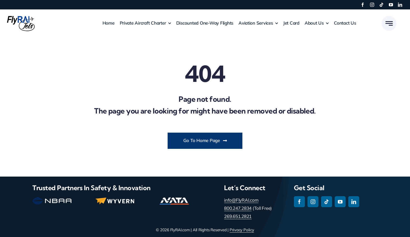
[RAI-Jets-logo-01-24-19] (21, 15)
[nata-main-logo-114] (174, 199)
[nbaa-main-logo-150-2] (52, 199)
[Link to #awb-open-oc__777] (388, 23)
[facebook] (363, 5)
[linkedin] (400, 5)
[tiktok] (381, 5)
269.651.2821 (238, 216)
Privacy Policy (242, 229)
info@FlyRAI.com (241, 200)
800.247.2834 (238, 208)
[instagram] (372, 5)
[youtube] (391, 5)
